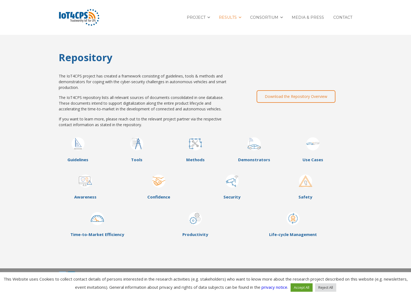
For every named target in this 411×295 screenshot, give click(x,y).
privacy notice (274, 287)
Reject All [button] (325, 287)
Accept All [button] (301, 287)
